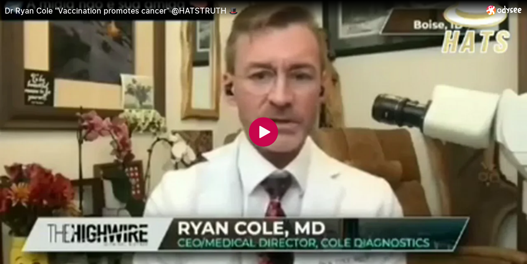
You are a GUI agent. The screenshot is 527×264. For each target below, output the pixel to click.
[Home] (504, 10)
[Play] (263, 132)
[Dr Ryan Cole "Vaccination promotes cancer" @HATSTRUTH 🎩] (242, 10)
